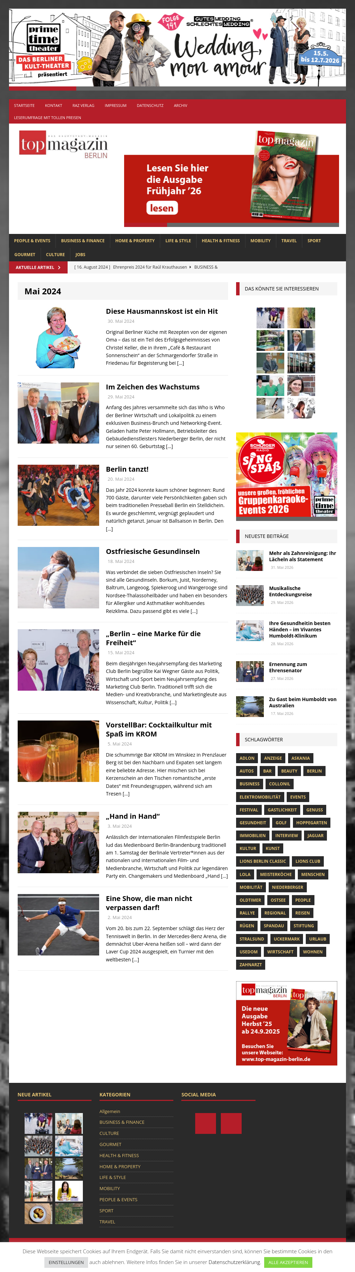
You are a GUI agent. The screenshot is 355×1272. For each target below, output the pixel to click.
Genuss (314, 810)
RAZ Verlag (83, 105)
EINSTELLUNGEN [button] (66, 1262)
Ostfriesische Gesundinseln (153, 551)
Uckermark (287, 939)
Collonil (279, 784)
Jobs (80, 255)
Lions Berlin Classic (263, 861)
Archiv (180, 105)
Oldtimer (250, 900)
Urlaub (317, 939)
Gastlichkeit (282, 810)
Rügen (247, 926)
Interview (286, 836)
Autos (246, 771)
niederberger (287, 887)
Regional (275, 913)
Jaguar (315, 836)
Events (298, 797)
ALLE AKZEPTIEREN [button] (288, 1262)
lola (245, 874)
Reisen (302, 913)
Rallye (247, 913)
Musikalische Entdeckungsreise (290, 591)
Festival (249, 810)
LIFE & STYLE (178, 241)
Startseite (24, 105)
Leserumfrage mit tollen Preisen (47, 117)
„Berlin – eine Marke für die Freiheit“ (153, 638)
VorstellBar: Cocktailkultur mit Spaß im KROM (159, 729)
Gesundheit (253, 823)
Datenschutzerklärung (234, 1261)
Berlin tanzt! (127, 469)
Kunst (273, 848)
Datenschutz (150, 105)
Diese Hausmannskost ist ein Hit (162, 311)
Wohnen (313, 952)
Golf (281, 823)
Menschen (313, 874)
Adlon (247, 758)
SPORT (314, 241)
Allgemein (109, 1111)
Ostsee (278, 900)
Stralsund (252, 939)
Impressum (115, 105)
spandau (274, 926)
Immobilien (253, 836)
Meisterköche (276, 874)
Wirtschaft (280, 952)
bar (267, 771)
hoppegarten (311, 823)
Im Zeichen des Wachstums (153, 386)
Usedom (249, 952)
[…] (180, 363)
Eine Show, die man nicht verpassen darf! (149, 903)
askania (301, 758)
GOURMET (25, 255)
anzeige (273, 758)
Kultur (248, 848)
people (303, 900)
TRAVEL (289, 241)
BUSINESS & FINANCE (82, 241)
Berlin (314, 771)
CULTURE (55, 255)
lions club (307, 861)
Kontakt (53, 105)
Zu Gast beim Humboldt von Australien (303, 702)
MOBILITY (261, 241)
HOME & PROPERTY (135, 241)
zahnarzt (251, 965)
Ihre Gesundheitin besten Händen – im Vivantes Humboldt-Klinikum (299, 629)
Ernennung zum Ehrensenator (288, 667)
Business (249, 784)
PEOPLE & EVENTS (32, 241)
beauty (289, 771)
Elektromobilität (260, 797)
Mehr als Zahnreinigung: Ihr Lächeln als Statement (302, 556)
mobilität (251, 887)
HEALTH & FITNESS (221, 241)
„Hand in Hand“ (133, 816)
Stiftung (304, 926)
